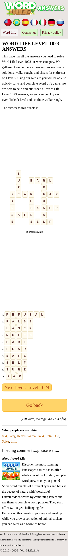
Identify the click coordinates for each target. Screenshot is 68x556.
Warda (31, 436)
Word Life (9, 32)
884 (4, 436)
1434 (40, 436)
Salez (5, 441)
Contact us (29, 32)
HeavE (21, 436)
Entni (49, 436)
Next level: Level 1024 (26, 387)
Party (12, 436)
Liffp (14, 441)
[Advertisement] (34, 141)
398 (56, 436)
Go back (34, 405)
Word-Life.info (29, 550)
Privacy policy (51, 32)
